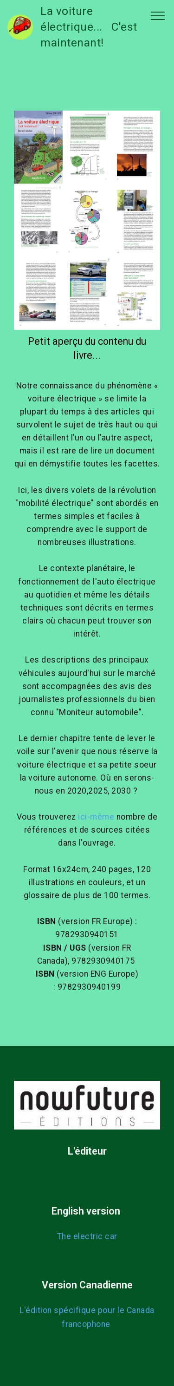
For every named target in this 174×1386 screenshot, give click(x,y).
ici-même (96, 816)
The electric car (87, 1236)
